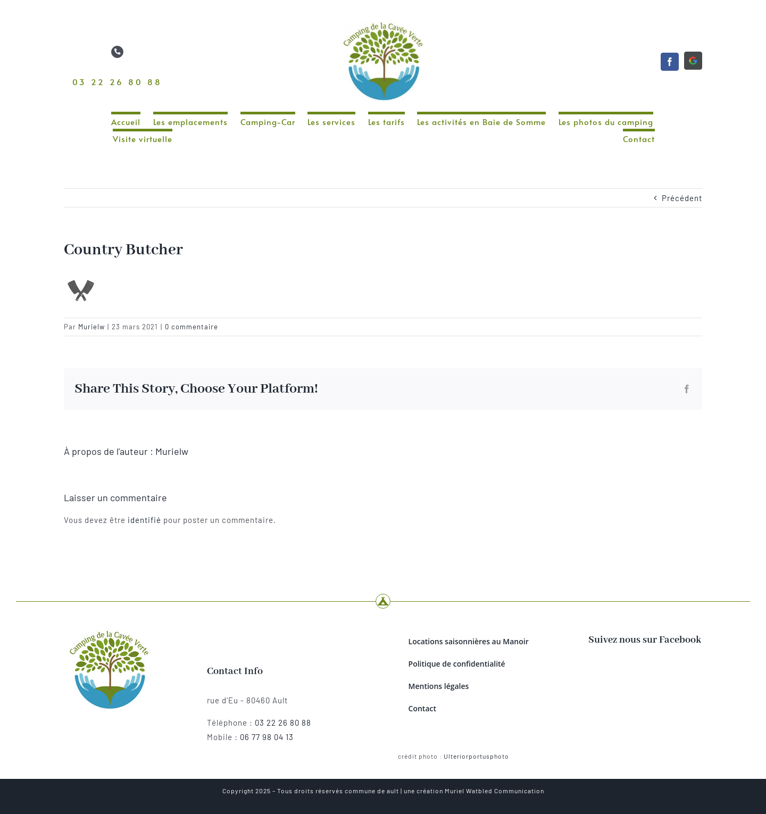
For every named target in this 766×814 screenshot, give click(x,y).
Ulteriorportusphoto (476, 756)
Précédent (682, 198)
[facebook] (670, 62)
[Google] (693, 61)
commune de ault (372, 790)
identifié (144, 520)
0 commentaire (191, 326)
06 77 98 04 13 (267, 737)
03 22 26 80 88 (117, 81)
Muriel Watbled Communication (494, 790)
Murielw (91, 326)
